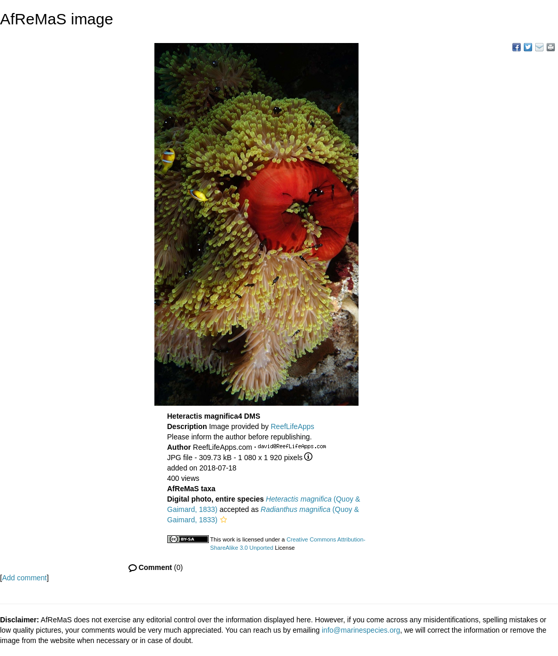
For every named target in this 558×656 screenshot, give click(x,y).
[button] (224, 519)
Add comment (24, 578)
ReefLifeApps (292, 426)
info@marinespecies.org (361, 630)
